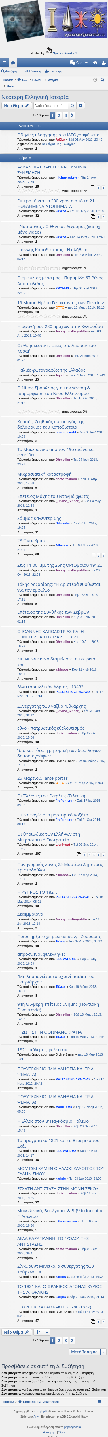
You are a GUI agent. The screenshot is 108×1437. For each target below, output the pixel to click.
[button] (72, 109)
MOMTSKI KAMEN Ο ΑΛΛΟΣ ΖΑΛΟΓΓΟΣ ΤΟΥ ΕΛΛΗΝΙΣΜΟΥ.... (60, 1164)
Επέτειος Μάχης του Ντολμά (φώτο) (53, 490)
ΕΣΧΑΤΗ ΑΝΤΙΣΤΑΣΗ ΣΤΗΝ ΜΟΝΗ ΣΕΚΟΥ (57, 1182)
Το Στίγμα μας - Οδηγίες (58, 138)
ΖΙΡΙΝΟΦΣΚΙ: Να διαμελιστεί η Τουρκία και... (56, 655)
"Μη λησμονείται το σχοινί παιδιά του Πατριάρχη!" (55, 973)
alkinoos (62, 663)
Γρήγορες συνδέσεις (5, 64)
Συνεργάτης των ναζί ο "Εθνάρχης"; (52, 700)
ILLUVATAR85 (66, 953)
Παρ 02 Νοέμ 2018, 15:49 (87, 369)
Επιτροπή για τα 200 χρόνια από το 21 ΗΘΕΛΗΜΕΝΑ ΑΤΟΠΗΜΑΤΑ (55, 197)
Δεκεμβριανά (30, 908)
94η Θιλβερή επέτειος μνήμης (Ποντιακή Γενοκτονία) (58, 1000)
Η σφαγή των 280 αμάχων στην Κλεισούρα (60, 320)
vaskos (61, 205)
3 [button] (66, 109)
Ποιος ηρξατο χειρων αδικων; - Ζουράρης (59, 930)
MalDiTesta (64, 1101)
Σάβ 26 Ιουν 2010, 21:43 (86, 1291)
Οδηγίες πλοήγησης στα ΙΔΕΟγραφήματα (58, 128)
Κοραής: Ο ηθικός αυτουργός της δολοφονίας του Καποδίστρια (50, 418)
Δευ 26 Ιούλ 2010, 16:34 (86, 1270)
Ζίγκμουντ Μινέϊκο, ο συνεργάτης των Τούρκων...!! (55, 1262)
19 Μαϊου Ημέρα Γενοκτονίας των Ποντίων (60, 296)
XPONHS (62, 282)
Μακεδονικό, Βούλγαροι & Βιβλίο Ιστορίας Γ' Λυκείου (60, 1207)
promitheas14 (66, 426)
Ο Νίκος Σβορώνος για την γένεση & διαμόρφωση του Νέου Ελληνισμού (53, 384)
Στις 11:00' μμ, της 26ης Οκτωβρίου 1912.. (59, 559)
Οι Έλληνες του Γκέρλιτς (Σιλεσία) (51, 789)
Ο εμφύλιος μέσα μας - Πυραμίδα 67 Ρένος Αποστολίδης (60, 274)
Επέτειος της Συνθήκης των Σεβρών (53, 606)
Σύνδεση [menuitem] (96, 64)
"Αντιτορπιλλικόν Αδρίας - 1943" (50, 680)
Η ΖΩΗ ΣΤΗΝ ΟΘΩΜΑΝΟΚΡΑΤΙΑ (49, 1026)
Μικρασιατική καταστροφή (44, 468)
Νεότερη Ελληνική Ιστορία (35, 91)
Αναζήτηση (12, 71)
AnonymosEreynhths (72, 325)
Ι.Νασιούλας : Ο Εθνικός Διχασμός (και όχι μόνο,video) (59, 223)
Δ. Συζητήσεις (14, 64)
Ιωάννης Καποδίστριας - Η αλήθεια (52, 243)
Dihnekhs (63, 517)
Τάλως (60, 935)
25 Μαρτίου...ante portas (42, 772)
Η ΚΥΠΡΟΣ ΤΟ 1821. (37, 886)
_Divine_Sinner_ (68, 495)
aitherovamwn (66, 1215)
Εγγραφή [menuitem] (105, 64)
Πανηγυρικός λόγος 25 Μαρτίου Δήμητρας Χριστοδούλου (60, 861)
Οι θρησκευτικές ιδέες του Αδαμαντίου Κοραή (56, 342)
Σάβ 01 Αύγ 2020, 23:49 (85, 133)
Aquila (60, 369)
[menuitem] (30, 62)
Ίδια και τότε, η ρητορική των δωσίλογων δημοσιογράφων (59, 747)
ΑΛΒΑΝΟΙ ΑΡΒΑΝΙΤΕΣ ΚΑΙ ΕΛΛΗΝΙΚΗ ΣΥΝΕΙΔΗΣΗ (53, 163)
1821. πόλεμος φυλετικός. (43, 1043)
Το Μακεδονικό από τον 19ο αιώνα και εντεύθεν (56, 446)
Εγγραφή (56, 71)
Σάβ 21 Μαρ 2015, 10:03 (85, 777)
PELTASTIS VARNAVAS (73, 685)
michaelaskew (66, 171)
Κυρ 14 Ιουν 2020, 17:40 (87, 231)
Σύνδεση (35, 71)
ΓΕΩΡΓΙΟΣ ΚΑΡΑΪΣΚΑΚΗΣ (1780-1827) (54, 1301)
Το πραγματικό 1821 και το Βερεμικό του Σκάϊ (58, 1137)
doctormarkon (66, 473)
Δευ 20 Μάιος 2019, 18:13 (86, 301)
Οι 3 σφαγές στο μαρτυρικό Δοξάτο (52, 809)
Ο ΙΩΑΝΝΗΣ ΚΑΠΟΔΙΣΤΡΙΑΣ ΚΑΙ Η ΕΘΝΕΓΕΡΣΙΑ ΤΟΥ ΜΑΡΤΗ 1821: (50, 628)
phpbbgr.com (72, 1421)
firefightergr (64, 794)
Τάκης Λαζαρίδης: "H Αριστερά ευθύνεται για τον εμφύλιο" (59, 580)
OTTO (60, 301)
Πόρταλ (8, 80)
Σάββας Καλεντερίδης (39, 512)
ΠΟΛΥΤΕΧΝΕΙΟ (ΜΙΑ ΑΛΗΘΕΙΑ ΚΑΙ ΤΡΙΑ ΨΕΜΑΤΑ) (55, 1065)
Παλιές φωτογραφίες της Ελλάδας (51, 364)
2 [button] (59, 109)
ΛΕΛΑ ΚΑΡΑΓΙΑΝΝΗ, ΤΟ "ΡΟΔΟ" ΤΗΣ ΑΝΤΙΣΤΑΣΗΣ (53, 1234)
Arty (36, 1410)
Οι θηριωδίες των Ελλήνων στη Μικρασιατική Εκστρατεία (48, 830)
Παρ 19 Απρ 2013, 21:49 (86, 1030)
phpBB (44, 1405)
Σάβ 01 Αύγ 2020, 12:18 (87, 205)
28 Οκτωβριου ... (34, 534)
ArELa (60, 133)
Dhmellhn (63, 248)
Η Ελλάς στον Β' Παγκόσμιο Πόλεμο (53, 1115)
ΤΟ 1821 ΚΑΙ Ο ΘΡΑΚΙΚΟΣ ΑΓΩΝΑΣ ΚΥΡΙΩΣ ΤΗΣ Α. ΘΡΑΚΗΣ (59, 1283)
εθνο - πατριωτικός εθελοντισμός (50, 722)
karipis (61, 1172)
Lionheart (63, 838)
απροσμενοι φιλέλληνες (41, 948)
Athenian (62, 539)
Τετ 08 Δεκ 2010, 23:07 (85, 1172)
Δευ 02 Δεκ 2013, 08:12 (85, 935)
